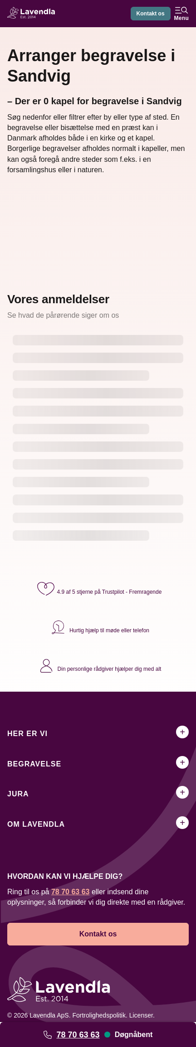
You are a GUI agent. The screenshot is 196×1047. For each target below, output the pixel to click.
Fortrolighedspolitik (99, 1015)
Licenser (141, 1015)
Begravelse (34, 764)
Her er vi (27, 733)
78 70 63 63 (77, 1034)
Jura (18, 794)
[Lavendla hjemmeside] (33, 14)
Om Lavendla (36, 824)
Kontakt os (151, 13)
